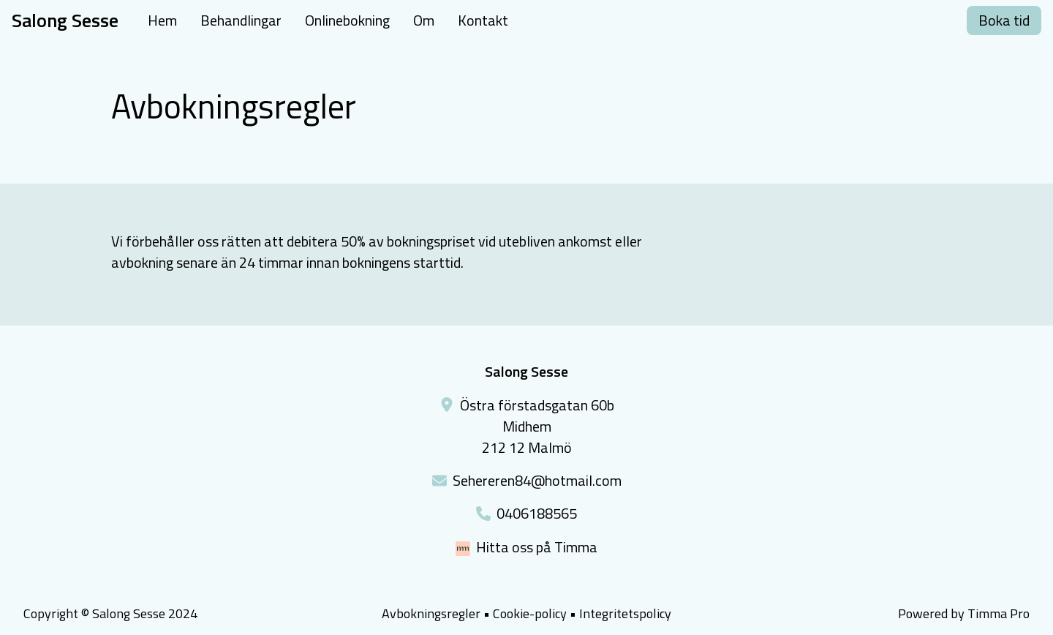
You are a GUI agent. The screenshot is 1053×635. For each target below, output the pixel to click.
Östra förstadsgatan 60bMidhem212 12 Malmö (537, 426)
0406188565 (537, 513)
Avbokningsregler (431, 613)
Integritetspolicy (625, 613)
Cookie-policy (530, 613)
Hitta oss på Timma (536, 547)
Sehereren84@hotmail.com (537, 480)
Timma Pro (998, 613)
